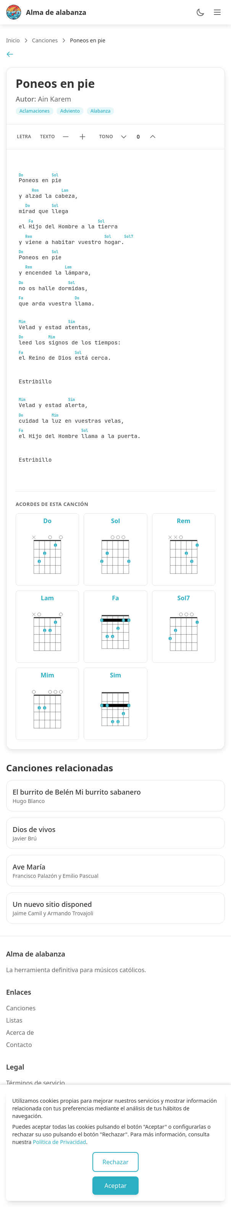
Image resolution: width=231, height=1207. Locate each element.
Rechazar (115, 1162)
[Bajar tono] (123, 136)
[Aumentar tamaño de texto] (82, 136)
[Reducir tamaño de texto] (65, 136)
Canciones (45, 40)
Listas (14, 1020)
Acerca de (20, 1032)
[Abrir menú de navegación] (217, 12)
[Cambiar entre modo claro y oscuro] (200, 12)
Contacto (19, 1045)
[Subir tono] (152, 136)
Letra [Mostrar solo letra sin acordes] (24, 136)
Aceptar (115, 1185)
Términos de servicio (35, 1083)
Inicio (13, 40)
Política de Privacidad (59, 1142)
